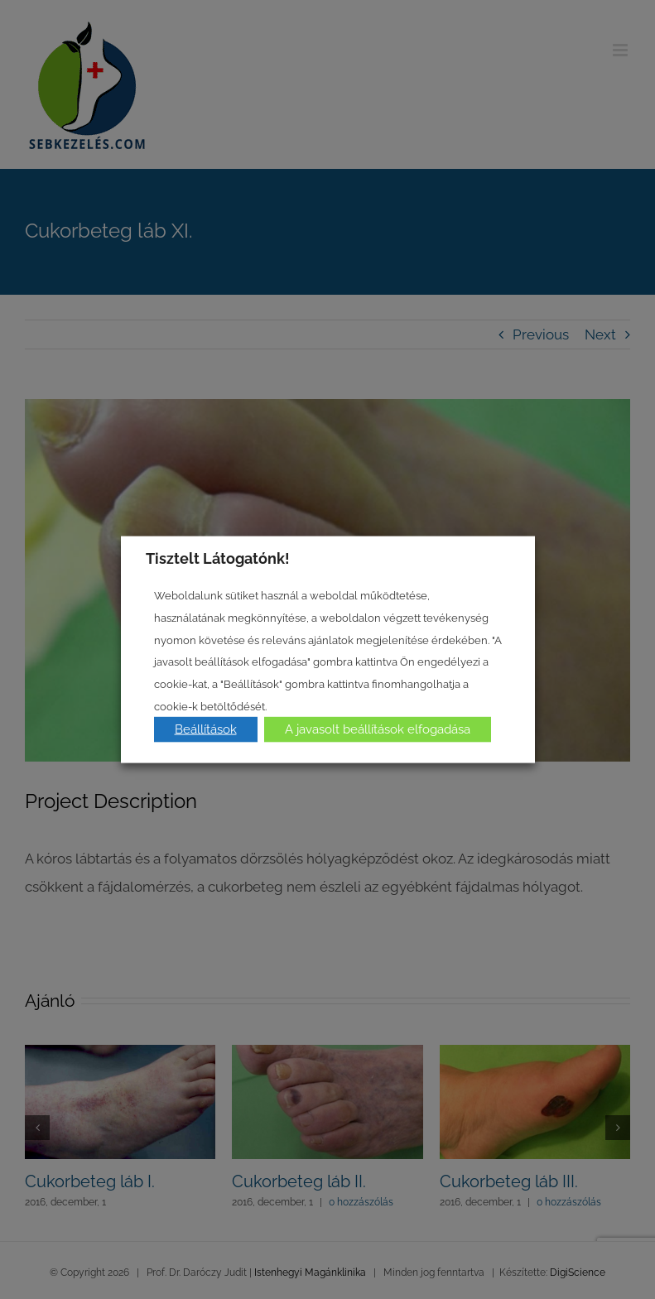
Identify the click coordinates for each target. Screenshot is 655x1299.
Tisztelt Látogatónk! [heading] (218, 557)
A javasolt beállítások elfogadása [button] (377, 729)
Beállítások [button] (206, 729)
